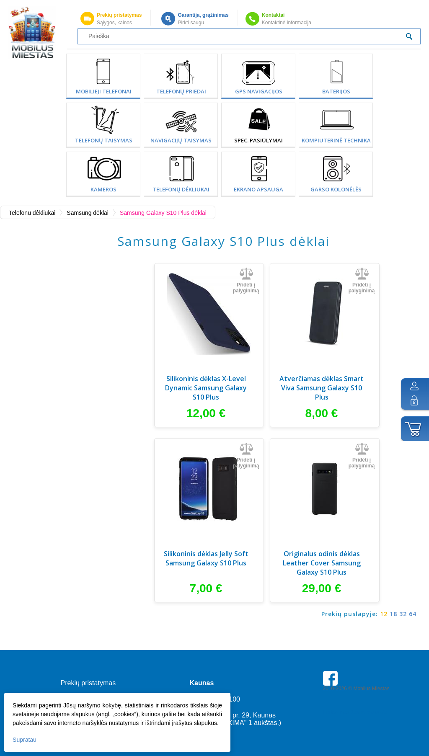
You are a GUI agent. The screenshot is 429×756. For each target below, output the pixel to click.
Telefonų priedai (181, 91)
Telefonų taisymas (103, 140)
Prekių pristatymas (119, 15)
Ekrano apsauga (258, 189)
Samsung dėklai (88, 212)
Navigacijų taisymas (181, 140)
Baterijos (336, 91)
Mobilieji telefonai (104, 91)
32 (403, 614)
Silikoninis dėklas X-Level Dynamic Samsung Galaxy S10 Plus (206, 388)
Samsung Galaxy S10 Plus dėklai (163, 212)
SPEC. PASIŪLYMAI (258, 140)
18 (393, 614)
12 (384, 614)
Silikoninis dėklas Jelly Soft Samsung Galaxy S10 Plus (206, 558)
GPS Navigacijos (258, 91)
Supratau (24, 739)
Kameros (103, 189)
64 (412, 614)
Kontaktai (273, 15)
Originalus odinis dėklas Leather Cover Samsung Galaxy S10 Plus (322, 563)
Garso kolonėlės (336, 189)
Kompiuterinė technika (336, 140)
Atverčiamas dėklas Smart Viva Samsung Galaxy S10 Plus (321, 388)
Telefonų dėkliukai (180, 189)
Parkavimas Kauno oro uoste (355, 712)
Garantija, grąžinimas (203, 15)
